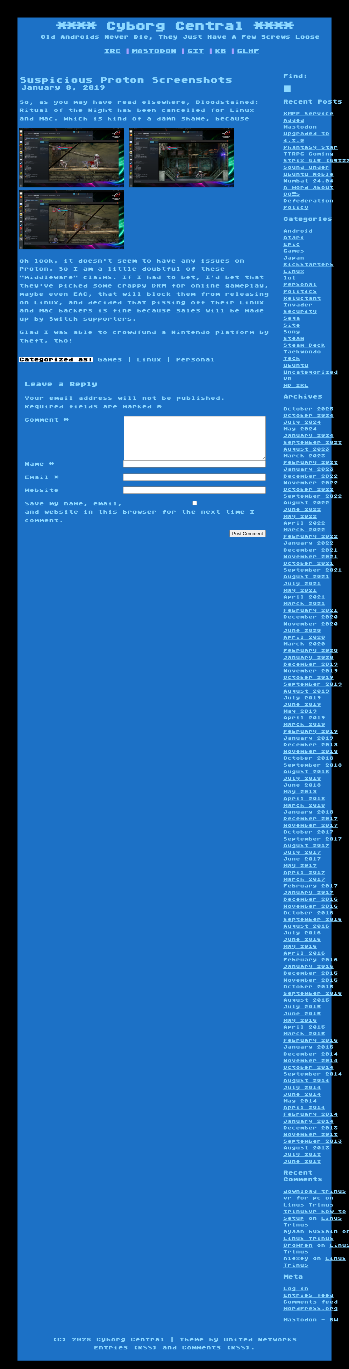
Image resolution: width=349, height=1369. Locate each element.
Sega (291, 318)
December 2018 (310, 744)
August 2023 (306, 449)
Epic (291, 244)
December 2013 (310, 1128)
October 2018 (308, 758)
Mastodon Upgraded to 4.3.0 (306, 134)
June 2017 (302, 859)
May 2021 (300, 590)
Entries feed (308, 1295)
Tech (291, 358)
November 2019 (310, 671)
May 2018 (300, 791)
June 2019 (302, 704)
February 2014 (310, 1114)
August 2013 (306, 1148)
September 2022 (312, 496)
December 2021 (310, 550)
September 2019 (312, 684)
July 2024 (302, 422)
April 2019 (304, 717)
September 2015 (312, 993)
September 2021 (312, 570)
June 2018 (302, 785)
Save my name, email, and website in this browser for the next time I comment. (139, 520)
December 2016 (310, 899)
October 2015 (308, 986)
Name (39, 472)
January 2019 (308, 738)
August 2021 (306, 576)
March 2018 (304, 805)
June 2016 (302, 939)
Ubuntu (295, 365)
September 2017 (312, 839)
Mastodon (300, 1320)
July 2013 (302, 1154)
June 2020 (302, 630)
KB (220, 51)
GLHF (248, 51)
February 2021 (310, 610)
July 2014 (302, 1087)
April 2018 (304, 798)
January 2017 (308, 892)
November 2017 (310, 825)
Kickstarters (308, 264)
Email (41, 485)
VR (287, 378)
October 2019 (308, 677)
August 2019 (306, 691)
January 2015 (308, 1047)
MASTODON (153, 51)
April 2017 (304, 872)
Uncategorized (310, 372)
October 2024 (308, 415)
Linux (149, 359)
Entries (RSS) (125, 1347)
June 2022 (302, 509)
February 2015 (310, 1040)
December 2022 (310, 476)
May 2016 (300, 946)
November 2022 (310, 482)
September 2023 (312, 442)
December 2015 (310, 973)
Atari (293, 237)
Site (291, 325)
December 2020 (310, 617)
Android (298, 231)
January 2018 (308, 812)
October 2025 (308, 409)
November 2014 (310, 1060)
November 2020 (310, 624)
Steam (293, 338)
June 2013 (302, 1161)
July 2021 (302, 583)
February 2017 (310, 886)
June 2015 (302, 1013)
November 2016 (310, 906)
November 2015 (310, 980)
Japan (293, 258)
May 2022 (300, 516)
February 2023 (310, 462)
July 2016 (302, 933)
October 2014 (308, 1067)
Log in (295, 1288)
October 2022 (308, 489)
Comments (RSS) (216, 1347)
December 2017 (310, 818)
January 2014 (308, 1121)
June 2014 (302, 1094)
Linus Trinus (308, 1205)
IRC (112, 51)
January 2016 (308, 966)
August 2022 (306, 502)
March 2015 (304, 1033)
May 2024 (300, 429)
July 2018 (302, 778)
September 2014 (312, 1074)
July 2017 (302, 852)
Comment (46, 419)
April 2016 (304, 953)
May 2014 (300, 1101)
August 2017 (306, 845)
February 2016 (310, 959)
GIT (195, 51)
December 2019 (310, 664)
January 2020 (308, 657)
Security (300, 311)
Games (110, 359)
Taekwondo (302, 352)
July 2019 (302, 698)
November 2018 (310, 751)
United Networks (260, 1339)
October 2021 (308, 563)
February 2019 (310, 731)
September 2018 (312, 765)
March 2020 (304, 644)
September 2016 (312, 919)
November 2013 (310, 1134)
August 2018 (306, 771)
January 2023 (308, 469)
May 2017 (300, 865)
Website (41, 498)
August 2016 (306, 926)
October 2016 (308, 913)
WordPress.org (310, 1308)
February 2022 (310, 536)
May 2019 (300, 711)
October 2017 (308, 832)
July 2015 (302, 1006)
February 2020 (310, 650)
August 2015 (306, 1000)
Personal (195, 359)
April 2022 (304, 523)
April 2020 (304, 637)
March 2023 (304, 456)
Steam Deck (304, 345)
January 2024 (308, 435)
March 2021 (304, 603)
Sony (291, 332)
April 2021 (304, 597)
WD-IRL (295, 385)
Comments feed (310, 1302)
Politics (300, 291)
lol (289, 278)
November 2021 (310, 556)
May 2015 (300, 1020)
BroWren (298, 1245)
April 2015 (304, 1027)
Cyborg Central (175, 26)
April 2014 (304, 1107)
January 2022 (308, 543)
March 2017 (304, 879)
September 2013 (312, 1141)
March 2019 (304, 724)
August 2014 (306, 1080)
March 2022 (304, 529)
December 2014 (310, 1054)
